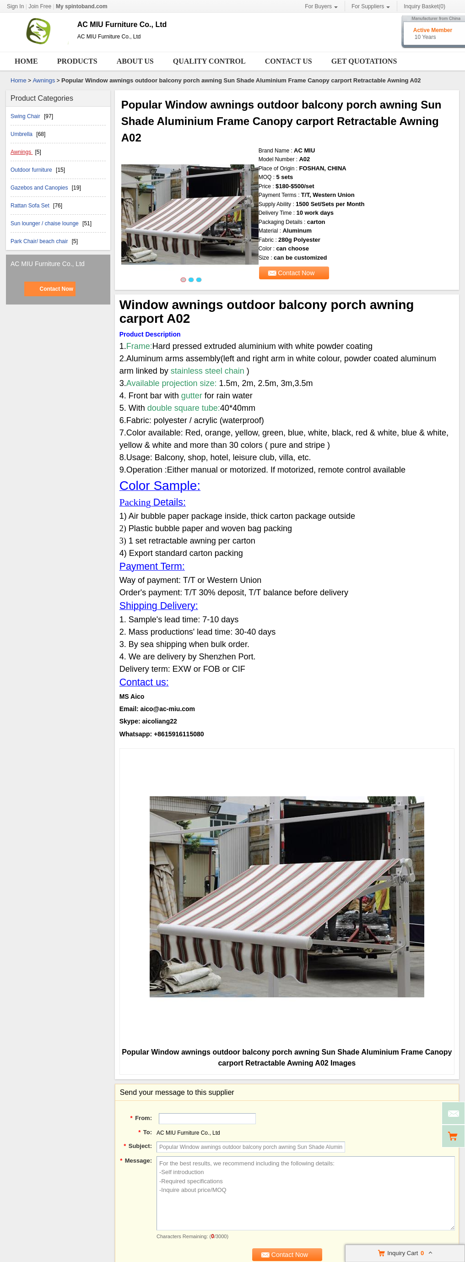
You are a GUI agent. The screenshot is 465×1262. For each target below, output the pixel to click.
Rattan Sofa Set (31, 205)
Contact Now (56, 289)
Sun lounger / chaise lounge (45, 223)
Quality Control (209, 61)
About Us (135, 61)
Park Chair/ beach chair (40, 241)
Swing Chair (26, 116)
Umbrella (22, 134)
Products (77, 61)
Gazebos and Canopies (40, 188)
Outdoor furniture (32, 170)
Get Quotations (364, 61)
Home (26, 61)
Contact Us (288, 61)
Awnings (43, 80)
